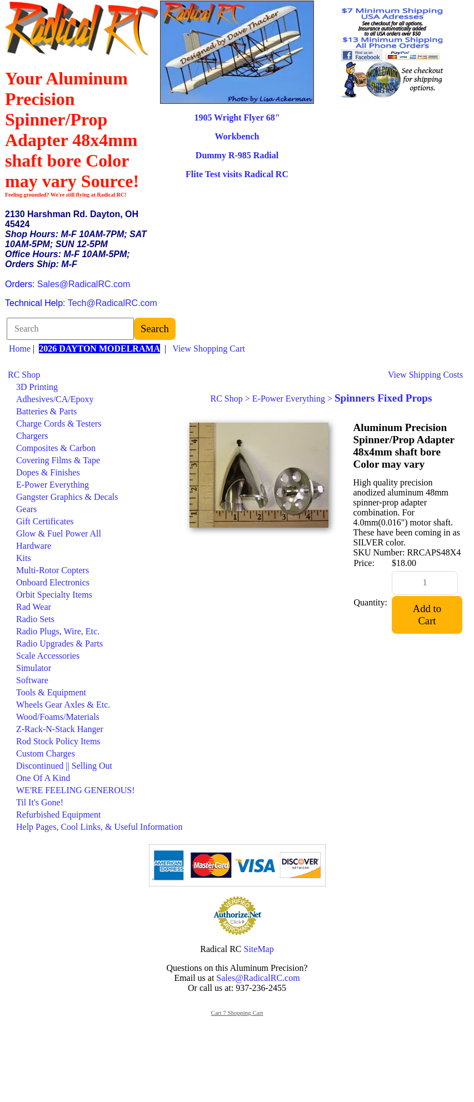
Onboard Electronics (52, 582)
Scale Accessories (47, 655)
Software (32, 680)
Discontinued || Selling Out (64, 765)
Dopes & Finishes (48, 472)
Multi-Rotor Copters (52, 570)
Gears (26, 509)
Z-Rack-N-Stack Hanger (59, 729)
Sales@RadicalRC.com (83, 284)
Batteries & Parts (46, 411)
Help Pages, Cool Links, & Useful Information (99, 826)
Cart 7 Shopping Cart (237, 1012)
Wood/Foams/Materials (57, 717)
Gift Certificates (45, 521)
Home (20, 348)
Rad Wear (33, 607)
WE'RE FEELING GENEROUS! (75, 790)
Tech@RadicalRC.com (112, 303)
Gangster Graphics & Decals (67, 497)
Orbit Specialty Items (54, 594)
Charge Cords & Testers (58, 423)
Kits (23, 558)
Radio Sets (35, 619)
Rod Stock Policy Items (58, 741)
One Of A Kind (43, 778)
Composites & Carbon (56, 448)
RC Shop (24, 374)
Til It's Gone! (39, 802)
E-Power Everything (52, 484)
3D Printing (37, 387)
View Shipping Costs (425, 374)
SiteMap (259, 949)
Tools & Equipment (51, 692)
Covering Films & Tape (58, 460)
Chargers (32, 435)
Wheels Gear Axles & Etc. (63, 704)
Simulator (33, 668)
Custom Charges (45, 753)
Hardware (33, 545)
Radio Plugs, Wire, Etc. (57, 631)
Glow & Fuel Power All (58, 533)
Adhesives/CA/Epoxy (55, 399)
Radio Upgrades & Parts (59, 643)
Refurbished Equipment (58, 814)
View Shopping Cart (208, 348)
